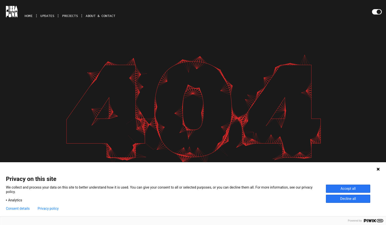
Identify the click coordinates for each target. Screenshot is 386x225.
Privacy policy (48, 208)
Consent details (18, 208)
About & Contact (100, 16)
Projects (70, 16)
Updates (47, 16)
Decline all (348, 199)
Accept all (348, 189)
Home (28, 16)
